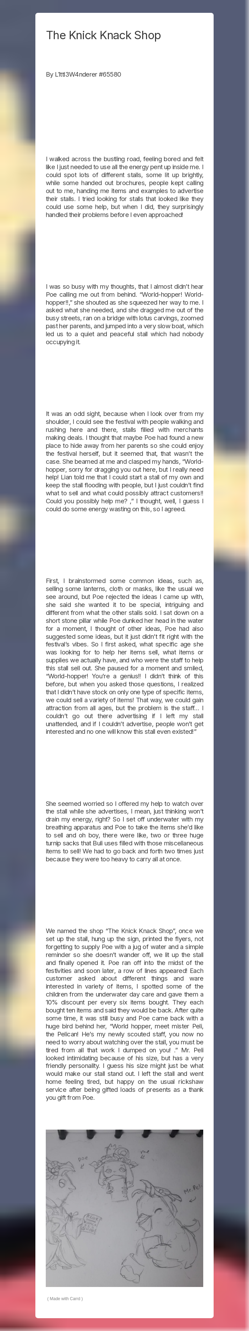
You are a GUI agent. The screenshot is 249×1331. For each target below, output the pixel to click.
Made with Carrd (65, 1298)
